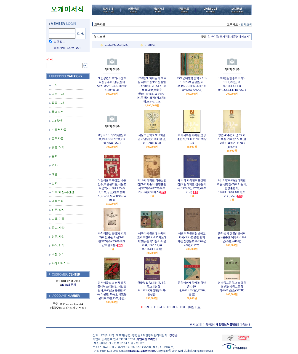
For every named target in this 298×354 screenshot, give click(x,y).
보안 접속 (59, 41)
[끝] (199, 307)
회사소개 (195, 324)
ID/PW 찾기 (74, 47)
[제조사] (245, 36)
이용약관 (208, 324)
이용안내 (244, 324)
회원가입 (59, 47)
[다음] (192, 307)
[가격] (211, 36)
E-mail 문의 (68, 284)
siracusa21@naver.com (141, 350)
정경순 (173, 335)
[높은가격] (222, 36)
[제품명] (234, 36)
